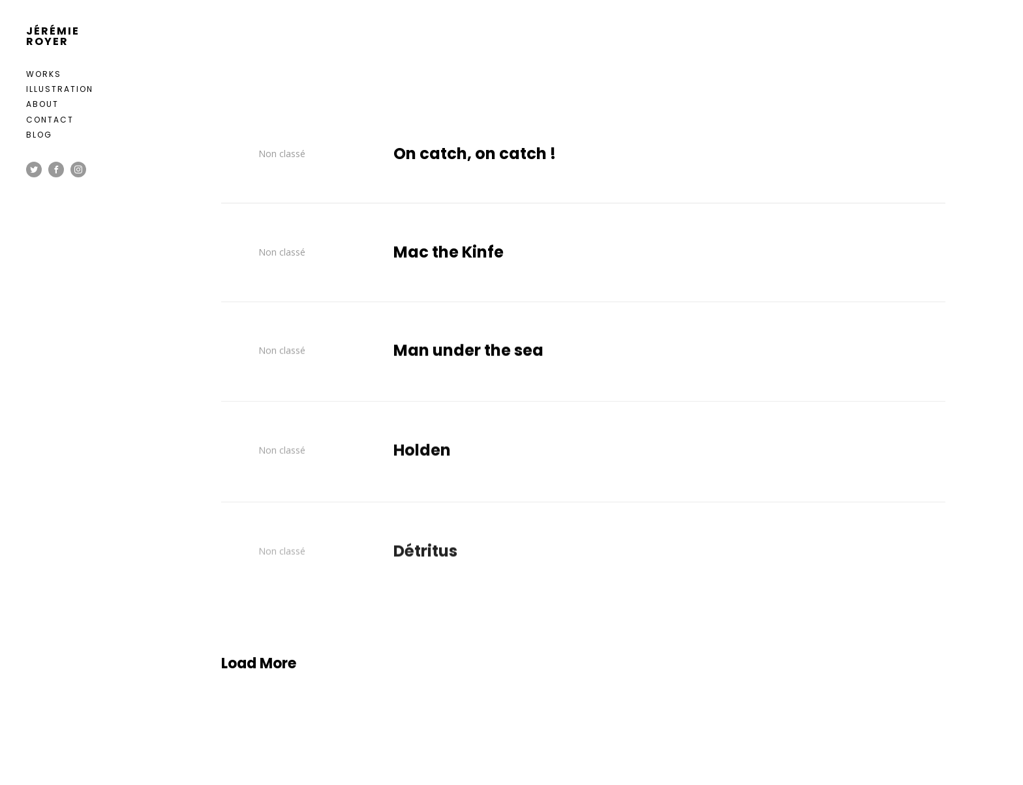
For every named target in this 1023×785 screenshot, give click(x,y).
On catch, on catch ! (474, 154)
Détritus (425, 559)
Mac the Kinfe (448, 252)
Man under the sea (468, 353)
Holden (422, 454)
